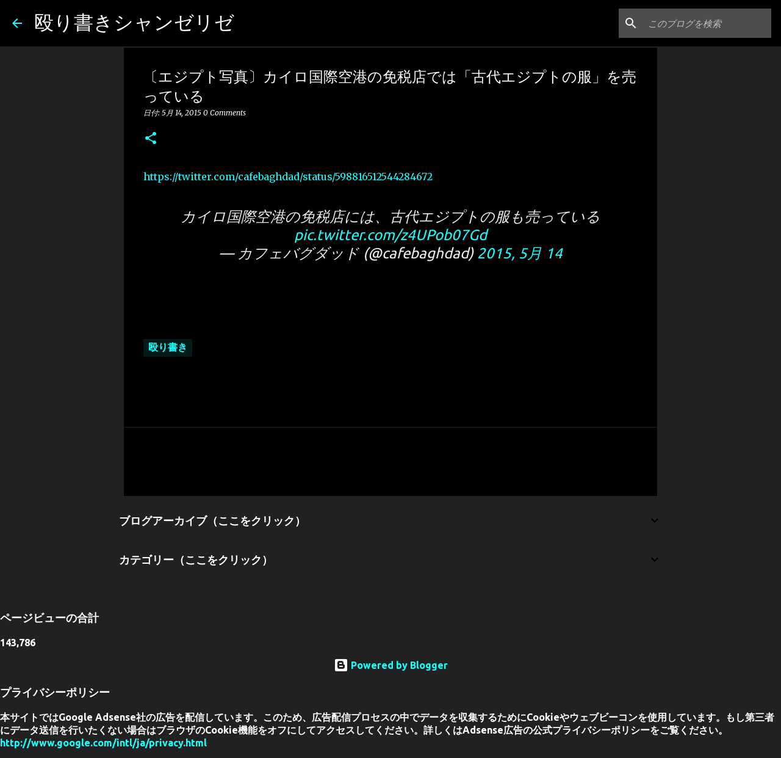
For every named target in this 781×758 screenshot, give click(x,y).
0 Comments (224, 112)
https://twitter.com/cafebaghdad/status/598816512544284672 (288, 176)
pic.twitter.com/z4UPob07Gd (390, 235)
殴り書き (167, 346)
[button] (150, 139)
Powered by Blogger (391, 665)
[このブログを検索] (707, 23)
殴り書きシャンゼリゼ (134, 22)
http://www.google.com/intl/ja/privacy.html (103, 742)
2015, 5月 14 (520, 253)
